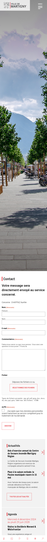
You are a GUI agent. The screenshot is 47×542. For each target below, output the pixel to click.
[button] (40, 7)
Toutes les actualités (19, 497)
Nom (3, 319)
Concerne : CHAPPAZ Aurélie (14, 302)
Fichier (5, 375)
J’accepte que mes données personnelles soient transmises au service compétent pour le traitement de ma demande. (22, 413)
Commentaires (12, 339)
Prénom (5, 311)
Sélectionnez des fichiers (23, 388)
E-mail (8, 328)
